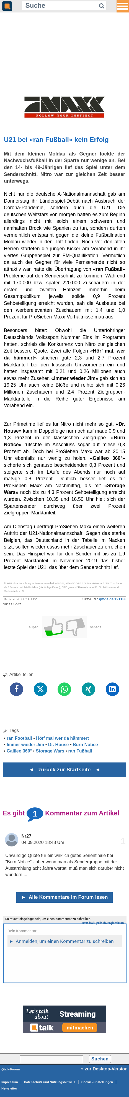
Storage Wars (50, 751)
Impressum (9, 1082)
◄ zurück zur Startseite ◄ (64, 769)
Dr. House (58, 744)
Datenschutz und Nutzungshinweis (49, 1082)
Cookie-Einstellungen (97, 1082)
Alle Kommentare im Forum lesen (64, 897)
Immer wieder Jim (25, 744)
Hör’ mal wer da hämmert (62, 738)
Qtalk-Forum (10, 1069)
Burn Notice (85, 744)
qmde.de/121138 (113, 599)
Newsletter (9, 1088)
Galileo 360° (19, 751)
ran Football (19, 738)
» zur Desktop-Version (104, 1069)
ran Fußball (80, 751)
